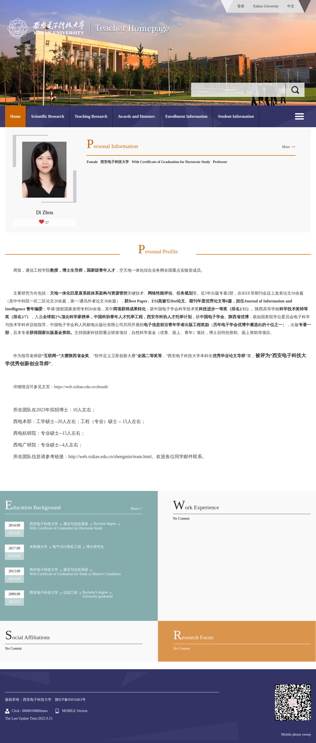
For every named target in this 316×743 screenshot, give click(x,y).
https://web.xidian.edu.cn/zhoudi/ (81, 387)
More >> (289, 147)
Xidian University (266, 6)
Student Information (236, 116)
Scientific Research (47, 116)
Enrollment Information (186, 116)
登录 (240, 6)
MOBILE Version (75, 711)
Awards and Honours (136, 116)
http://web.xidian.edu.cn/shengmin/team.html (110, 456)
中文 (290, 6)
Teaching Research (91, 116)
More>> (136, 509)
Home (15, 116)
